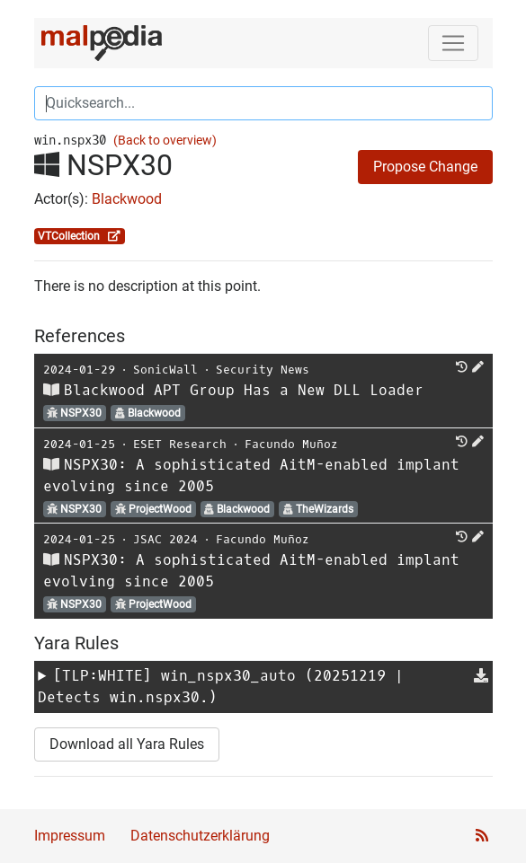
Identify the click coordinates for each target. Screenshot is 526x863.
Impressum (69, 835)
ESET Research (180, 444)
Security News (262, 369)
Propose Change (425, 166)
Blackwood (127, 198)
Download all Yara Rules (126, 744)
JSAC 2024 (165, 539)
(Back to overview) (165, 140)
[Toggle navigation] (453, 43)
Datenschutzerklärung (200, 835)
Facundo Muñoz (291, 444)
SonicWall (165, 369)
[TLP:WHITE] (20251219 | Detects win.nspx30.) (221, 686)
